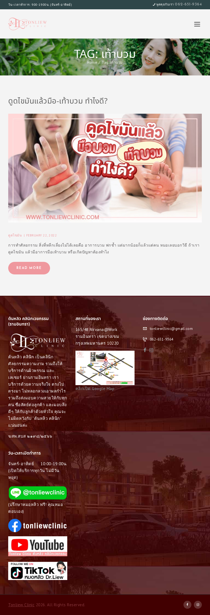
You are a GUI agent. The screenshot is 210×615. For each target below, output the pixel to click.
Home (92, 62)
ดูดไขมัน (15, 235)
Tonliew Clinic (21, 604)
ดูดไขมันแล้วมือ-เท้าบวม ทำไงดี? (57, 102)
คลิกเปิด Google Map (95, 388)
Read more (29, 268)
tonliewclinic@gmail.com (171, 328)
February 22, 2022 (41, 235)
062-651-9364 (188, 4)
